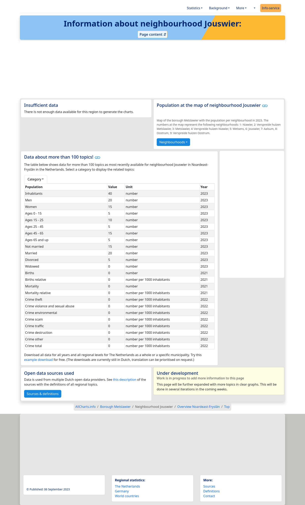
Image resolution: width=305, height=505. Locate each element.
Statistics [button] (193, 8)
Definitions (211, 491)
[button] (254, 8)
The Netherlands (127, 486)
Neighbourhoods (172, 142)
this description (124, 379)
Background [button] (218, 8)
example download (38, 359)
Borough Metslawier (115, 406)
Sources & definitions (43, 394)
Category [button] (34, 179)
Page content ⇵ (152, 34)
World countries (127, 496)
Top (227, 406)
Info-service (270, 8)
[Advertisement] (142, 69)
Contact (209, 496)
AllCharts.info (85, 406)
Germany (122, 491)
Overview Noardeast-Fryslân (198, 406)
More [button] (240, 8)
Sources (209, 486)
